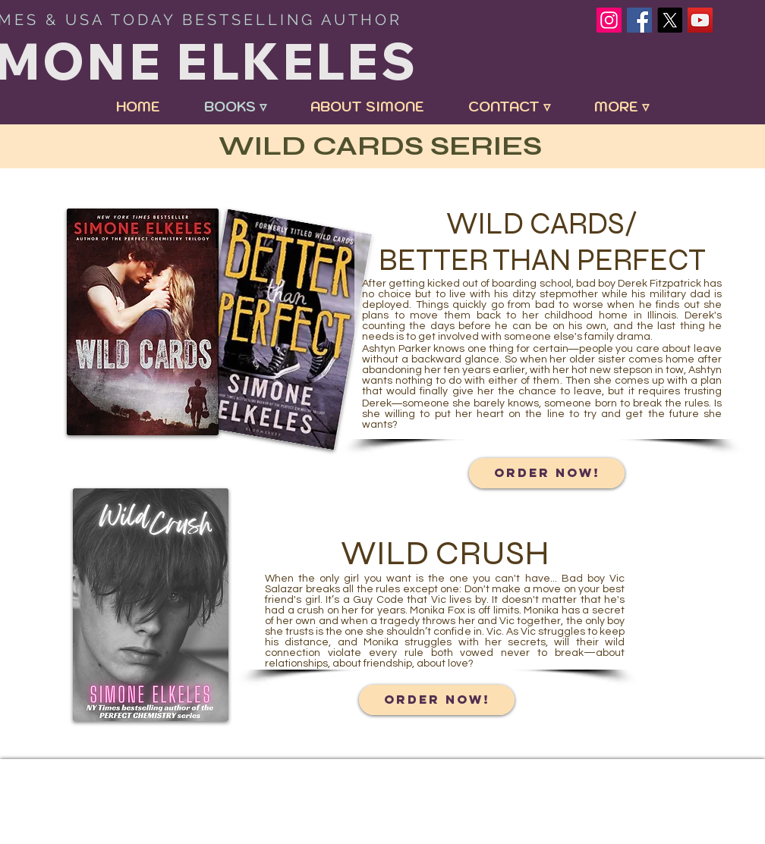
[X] (669, 20)
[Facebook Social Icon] (639, 20)
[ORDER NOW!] (547, 473)
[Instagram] (609, 20)
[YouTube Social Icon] (700, 20)
